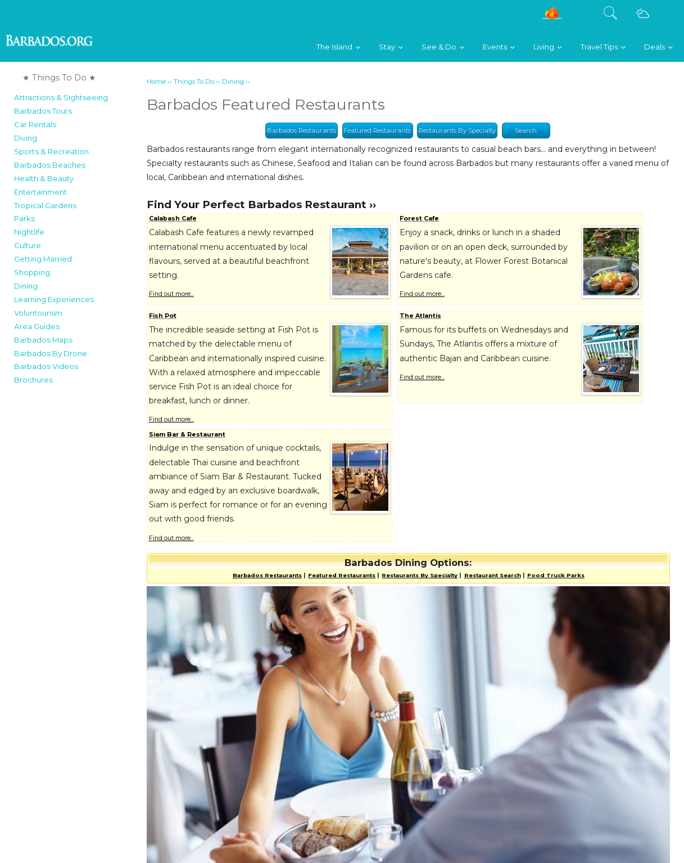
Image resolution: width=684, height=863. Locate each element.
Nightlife (29, 231)
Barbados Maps (43, 339)
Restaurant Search (492, 575)
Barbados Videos (46, 366)
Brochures (33, 379)
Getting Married (43, 258)
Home (156, 82)
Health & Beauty (44, 178)
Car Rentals (35, 124)
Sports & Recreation (51, 151)
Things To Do (194, 82)
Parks (24, 218)
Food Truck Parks (556, 575)
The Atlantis (420, 316)
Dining (26, 285)
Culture (27, 245)
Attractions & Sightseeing (61, 97)
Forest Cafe (419, 218)
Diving (25, 137)
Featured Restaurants (377, 130)
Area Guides (37, 326)
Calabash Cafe (173, 218)
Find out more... (171, 294)
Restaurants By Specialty (457, 130)
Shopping (32, 272)
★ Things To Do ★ (59, 78)
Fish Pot (162, 316)
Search (526, 130)
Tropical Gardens (45, 205)
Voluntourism (38, 312)
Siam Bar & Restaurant (187, 434)
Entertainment (40, 191)
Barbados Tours (43, 110)
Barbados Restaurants (301, 130)
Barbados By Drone (50, 353)
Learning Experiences (54, 299)
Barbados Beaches (49, 164)
